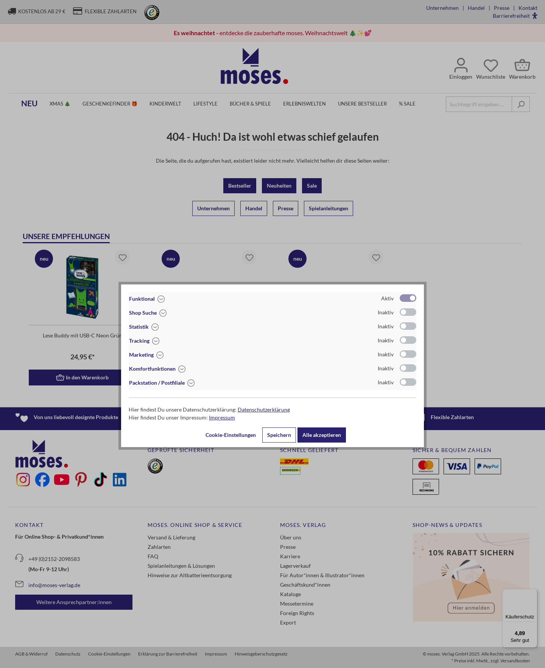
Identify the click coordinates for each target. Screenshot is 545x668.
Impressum (222, 417)
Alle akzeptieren (321, 435)
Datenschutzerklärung (264, 409)
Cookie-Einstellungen (231, 435)
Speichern (279, 435)
